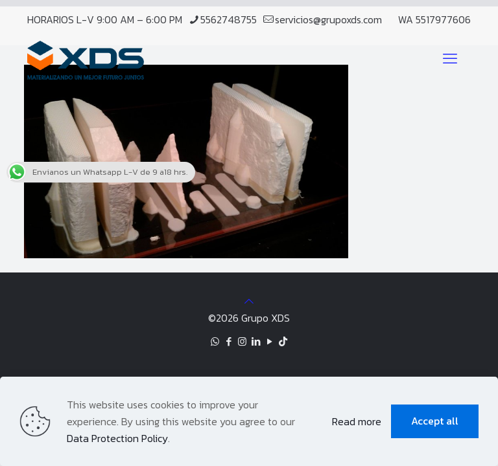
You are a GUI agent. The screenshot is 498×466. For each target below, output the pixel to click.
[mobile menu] (450, 59)
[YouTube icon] (269, 341)
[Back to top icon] (249, 301)
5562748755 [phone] (228, 19)
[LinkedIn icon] (256, 341)
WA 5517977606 (434, 19)
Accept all (434, 420)
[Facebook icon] (228, 341)
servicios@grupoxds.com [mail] (328, 19)
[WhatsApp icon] (215, 341)
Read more (356, 421)
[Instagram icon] (242, 341)
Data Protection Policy (117, 438)
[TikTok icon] (283, 341)
